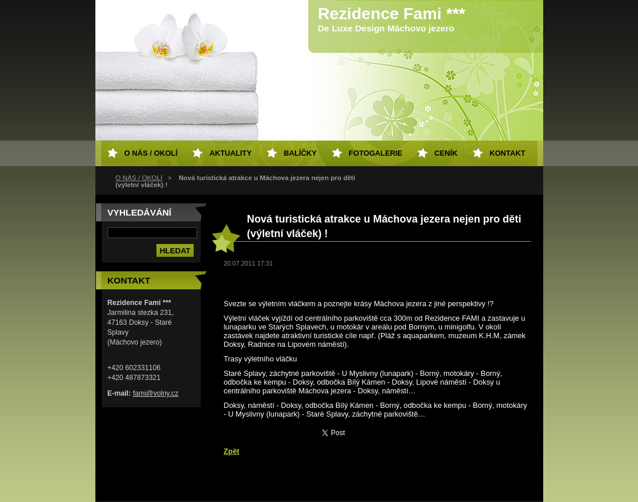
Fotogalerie (375, 153)
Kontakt (508, 153)
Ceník (446, 153)
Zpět (232, 451)
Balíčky (300, 153)
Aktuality (230, 153)
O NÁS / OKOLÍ (139, 177)
